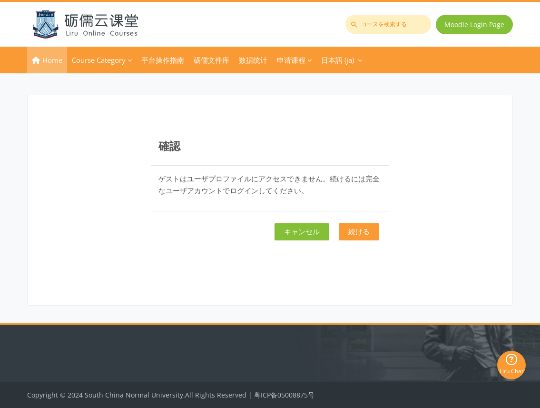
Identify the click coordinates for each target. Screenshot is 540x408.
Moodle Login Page (474, 24)
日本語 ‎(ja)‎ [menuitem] (337, 60)
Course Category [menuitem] (99, 60)
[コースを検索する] (388, 24)
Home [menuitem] (52, 60)
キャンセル (302, 231)
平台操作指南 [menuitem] (162, 60)
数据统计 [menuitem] (253, 60)
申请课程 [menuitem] (291, 60)
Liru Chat (511, 364)
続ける (359, 231)
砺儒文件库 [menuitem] (211, 60)
